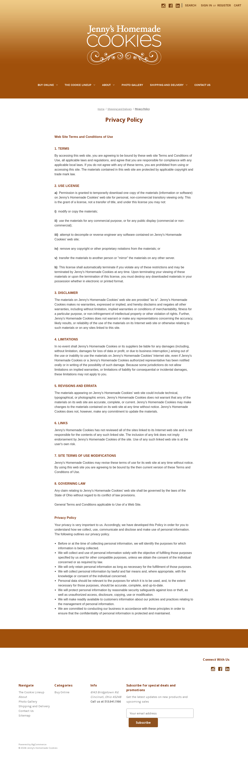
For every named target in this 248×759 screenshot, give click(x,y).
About (108, 85)
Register (224, 5)
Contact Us (202, 85)
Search (190, 5)
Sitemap (24, 715)
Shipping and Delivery (168, 85)
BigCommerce (38, 744)
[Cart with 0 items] (237, 5)
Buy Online (48, 85)
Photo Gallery (132, 85)
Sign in (206, 5)
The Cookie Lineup (80, 85)
